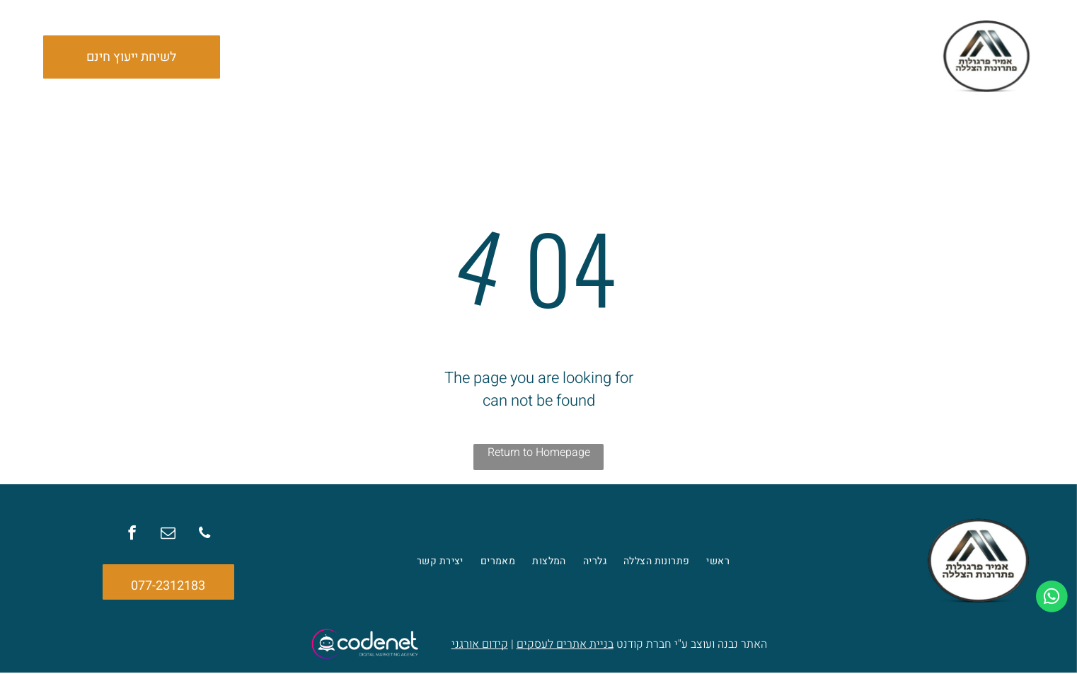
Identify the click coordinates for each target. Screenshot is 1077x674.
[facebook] (136, 536)
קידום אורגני (479, 645)
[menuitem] (724, 57)
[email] (168, 536)
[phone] (201, 536)
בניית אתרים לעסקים (565, 645)
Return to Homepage (539, 453)
